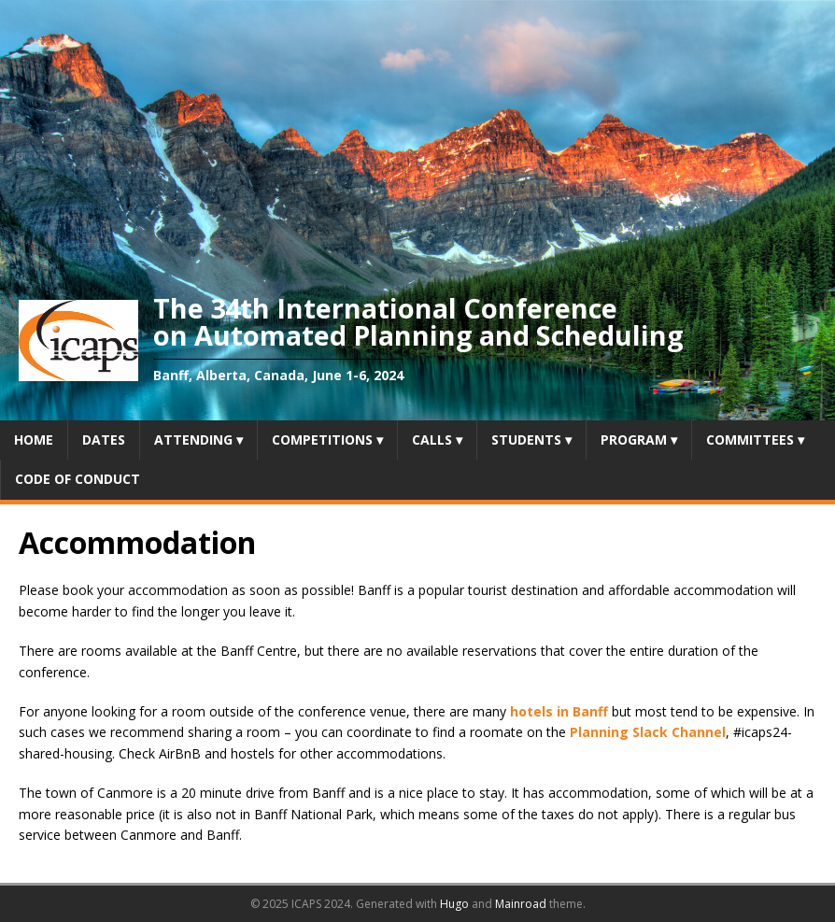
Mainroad (520, 904)
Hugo (454, 904)
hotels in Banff (559, 711)
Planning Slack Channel (648, 732)
